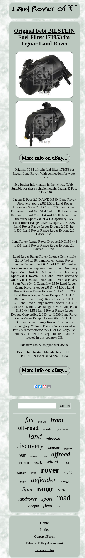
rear (22, 455)
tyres (42, 422)
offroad (60, 454)
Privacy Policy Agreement (44, 543)
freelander (63, 429)
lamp (23, 482)
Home (44, 523)
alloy (33, 472)
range (45, 488)
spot (59, 506)
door (66, 462)
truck (44, 456)
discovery (30, 446)
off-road (28, 428)
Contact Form (44, 536)
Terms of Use (44, 550)
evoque (33, 505)
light (27, 489)
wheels (53, 439)
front (56, 419)
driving (33, 456)
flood (47, 505)
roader (48, 429)
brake (65, 482)
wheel (52, 461)
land (35, 436)
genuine (21, 472)
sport (47, 499)
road (63, 498)
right (68, 472)
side (62, 489)
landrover (27, 499)
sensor (54, 447)
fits (29, 419)
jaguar (68, 448)
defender (43, 480)
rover (50, 470)
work (38, 462)
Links (44, 529)
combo (24, 462)
